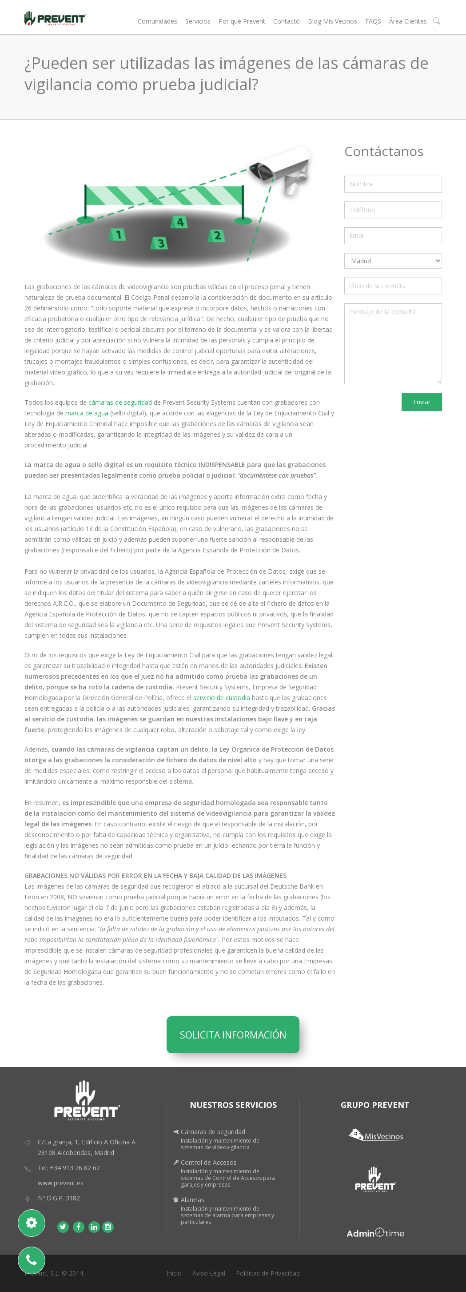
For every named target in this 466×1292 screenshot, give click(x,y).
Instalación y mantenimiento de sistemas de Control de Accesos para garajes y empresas (228, 1177)
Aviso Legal (208, 1273)
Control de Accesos (209, 1162)
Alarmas (192, 1199)
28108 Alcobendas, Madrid (76, 1152)
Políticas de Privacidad (268, 1273)
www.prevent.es (61, 1183)
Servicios (198, 21)
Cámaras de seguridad (213, 1131)
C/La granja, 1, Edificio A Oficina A (86, 1142)
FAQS (373, 21)
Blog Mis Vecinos (332, 21)
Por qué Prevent (242, 21)
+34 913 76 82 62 (75, 1167)
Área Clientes (408, 21)
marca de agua (87, 413)
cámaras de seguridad (119, 402)
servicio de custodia (221, 697)
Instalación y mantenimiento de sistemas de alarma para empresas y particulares (227, 1215)
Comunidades (157, 21)
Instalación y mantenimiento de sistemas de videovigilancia (220, 1144)
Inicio (174, 1273)
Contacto (286, 21)
